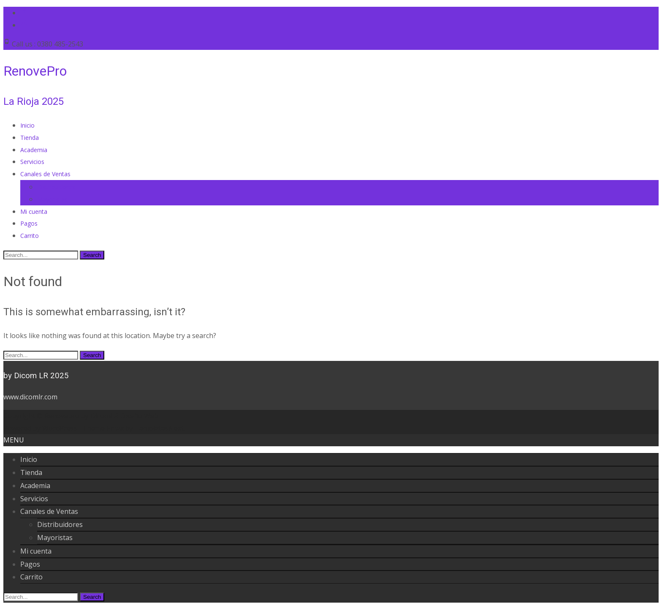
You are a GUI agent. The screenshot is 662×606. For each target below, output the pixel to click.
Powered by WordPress (41, 428)
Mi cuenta (33, 211)
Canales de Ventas (45, 174)
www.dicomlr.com (30, 396)
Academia (33, 150)
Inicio (27, 125)
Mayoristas (52, 199)
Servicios (32, 162)
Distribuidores (56, 187)
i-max (115, 428)
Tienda (29, 138)
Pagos (29, 223)
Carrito (29, 236)
